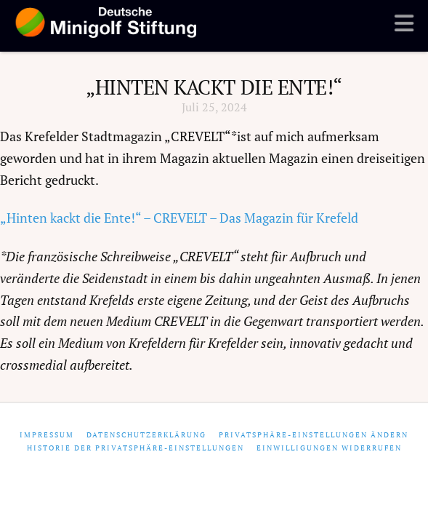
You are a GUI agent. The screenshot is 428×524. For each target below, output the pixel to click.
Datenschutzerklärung (146, 435)
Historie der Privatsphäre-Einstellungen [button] (135, 448)
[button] (404, 22)
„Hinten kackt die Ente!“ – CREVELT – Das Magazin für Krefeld (179, 218)
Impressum (47, 435)
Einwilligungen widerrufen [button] (329, 448)
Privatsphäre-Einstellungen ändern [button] (313, 435)
